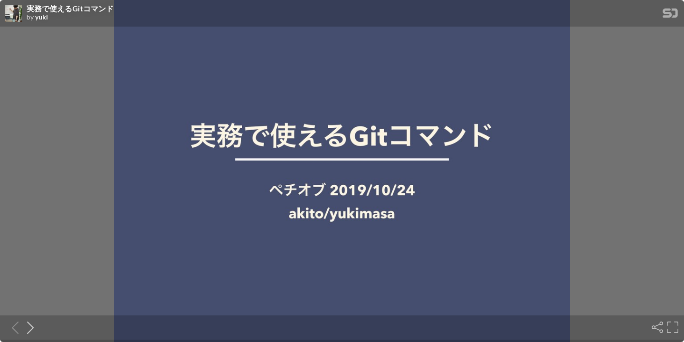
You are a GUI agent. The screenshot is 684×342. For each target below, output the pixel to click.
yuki (41, 17)
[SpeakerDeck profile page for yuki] (13, 14)
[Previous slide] (12, 327)
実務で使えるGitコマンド (70, 8)
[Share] (656, 327)
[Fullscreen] (671, 327)
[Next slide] (27, 327)
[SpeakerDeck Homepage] (670, 14)
